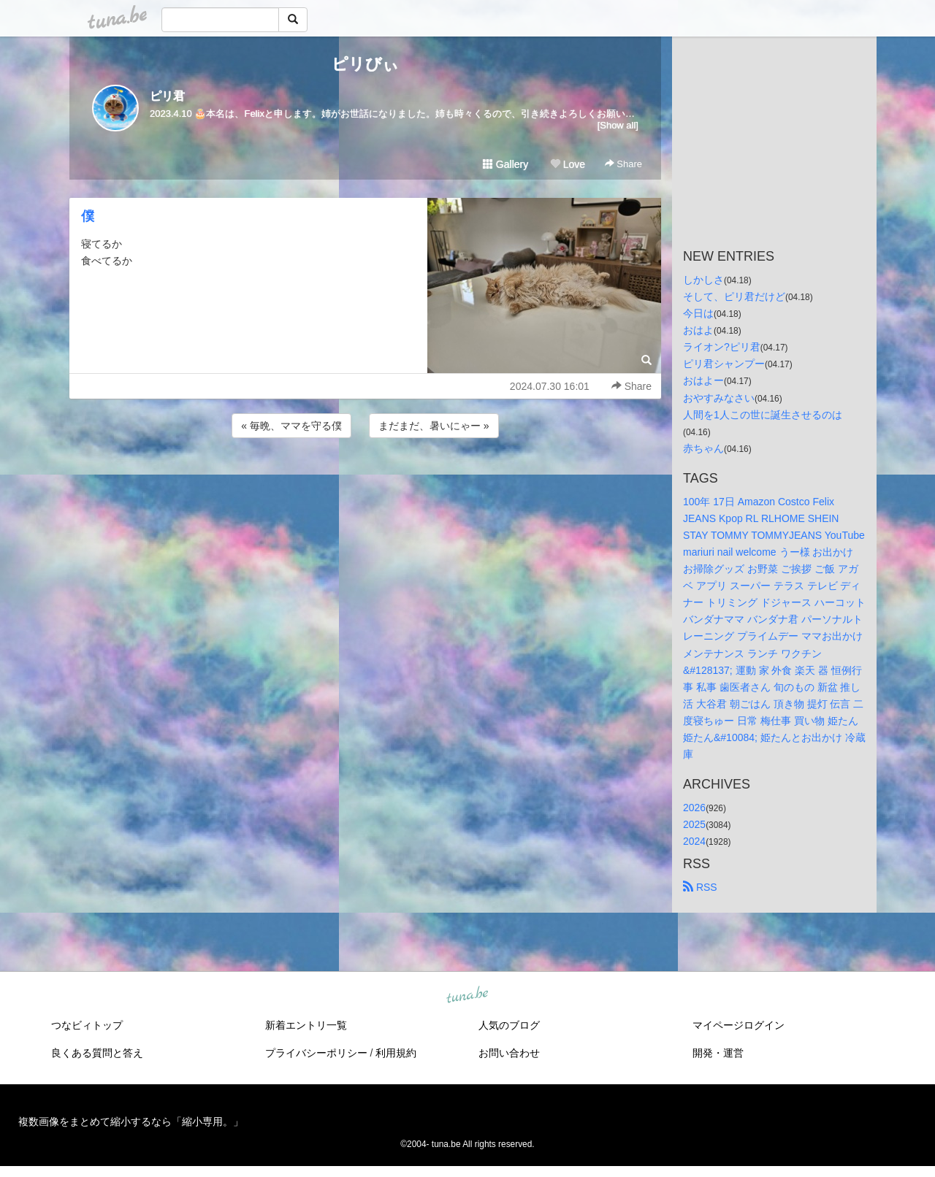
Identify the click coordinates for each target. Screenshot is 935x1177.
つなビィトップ (87, 1025)
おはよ (698, 330)
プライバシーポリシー (316, 1053)
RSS (700, 887)
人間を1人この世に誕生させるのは (762, 415)
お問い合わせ (509, 1053)
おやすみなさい (719, 398)
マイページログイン (738, 1025)
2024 (694, 841)
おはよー (703, 380)
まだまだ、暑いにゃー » (433, 426)
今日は (698, 313)
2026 (694, 807)
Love (567, 164)
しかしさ (703, 279)
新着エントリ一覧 (306, 1025)
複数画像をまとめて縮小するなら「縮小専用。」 (130, 1121)
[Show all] (618, 125)
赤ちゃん (703, 448)
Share (623, 163)
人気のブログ (509, 1025)
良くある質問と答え (97, 1053)
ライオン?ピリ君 (721, 347)
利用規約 (395, 1053)
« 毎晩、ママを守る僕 (291, 426)
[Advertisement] (365, 480)
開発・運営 (718, 1053)
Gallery (505, 164)
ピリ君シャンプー (724, 363)
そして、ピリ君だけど (734, 296)
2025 (694, 824)
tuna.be (466, 996)
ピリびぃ (365, 64)
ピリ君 (167, 96)
